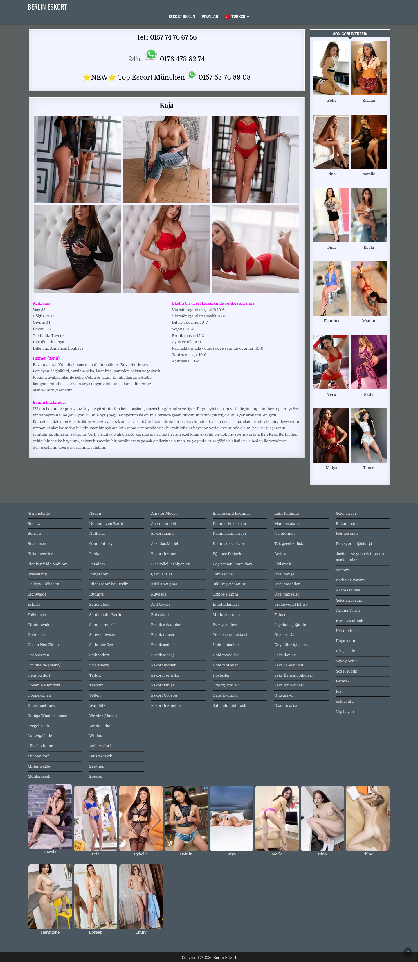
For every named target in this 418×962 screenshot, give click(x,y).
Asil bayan (160, 604)
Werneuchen (101, 726)
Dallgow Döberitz (43, 584)
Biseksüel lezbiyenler (170, 564)
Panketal (97, 554)
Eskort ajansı (162, 533)
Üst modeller (347, 630)
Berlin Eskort (47, 6)
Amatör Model (164, 513)
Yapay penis (347, 661)
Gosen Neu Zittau (43, 645)
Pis (339, 691)
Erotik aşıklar (163, 645)
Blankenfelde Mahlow (47, 564)
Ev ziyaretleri (225, 625)
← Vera (35, 469)
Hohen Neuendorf (44, 685)
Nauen (95, 513)
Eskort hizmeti (164, 554)
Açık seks (282, 554)
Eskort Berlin (182, 16)
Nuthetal (97, 533)
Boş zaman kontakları (232, 564)
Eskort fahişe (163, 685)
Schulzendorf (101, 625)
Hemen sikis (347, 533)
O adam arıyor (287, 705)
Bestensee (37, 543)
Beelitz (34, 523)
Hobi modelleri (226, 655)
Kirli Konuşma (164, 584)
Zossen (95, 776)
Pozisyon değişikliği (354, 543)
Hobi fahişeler (225, 665)
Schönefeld (99, 604)
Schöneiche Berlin (106, 614)
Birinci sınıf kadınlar (231, 513)
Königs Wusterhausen (47, 716)
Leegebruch (38, 726)
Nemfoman (284, 533)
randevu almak (349, 620)
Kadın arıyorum (350, 580)
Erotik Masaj (162, 655)
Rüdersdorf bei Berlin (109, 584)
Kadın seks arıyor (229, 543)
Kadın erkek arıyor (230, 523)
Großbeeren (38, 655)
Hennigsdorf (39, 675)
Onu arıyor (284, 695)
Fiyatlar (210, 16)
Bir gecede (345, 651)
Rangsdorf (98, 574)
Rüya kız (159, 594)
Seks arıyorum (349, 600)
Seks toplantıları (289, 685)
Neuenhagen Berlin (107, 523)
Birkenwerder (40, 554)
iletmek (343, 681)
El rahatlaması (226, 604)
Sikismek (282, 564)
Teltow (95, 675)
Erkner (34, 604)
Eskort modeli (163, 665)
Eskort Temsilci (165, 675)
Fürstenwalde (40, 625)
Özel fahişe (284, 574)
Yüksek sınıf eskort (230, 634)
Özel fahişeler (286, 594)
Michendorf (38, 756)
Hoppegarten (39, 695)
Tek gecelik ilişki (289, 543)
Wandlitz (97, 705)
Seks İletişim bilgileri (293, 675)
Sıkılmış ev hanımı (229, 584)
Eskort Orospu (164, 695)
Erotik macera (163, 634)
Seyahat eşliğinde (290, 625)
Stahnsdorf (99, 655)
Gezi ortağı (284, 634)
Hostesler (221, 675)
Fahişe (280, 614)
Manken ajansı (287, 523)
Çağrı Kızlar (161, 574)
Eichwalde (37, 594)
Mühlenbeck (39, 776)
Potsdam (97, 564)
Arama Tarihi (348, 610)
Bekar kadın (347, 523)
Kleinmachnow (41, 705)
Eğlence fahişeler (228, 554)
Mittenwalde (39, 766)
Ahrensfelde (39, 513)
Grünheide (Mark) (44, 665)
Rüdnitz (96, 594)
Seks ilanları (285, 655)
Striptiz (342, 570)
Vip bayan (345, 711)
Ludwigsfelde (40, 736)
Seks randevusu (288, 665)
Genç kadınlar (225, 695)
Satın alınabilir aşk (229, 705)
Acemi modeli (163, 523)
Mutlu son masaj (228, 614)
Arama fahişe (348, 590)
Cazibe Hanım (225, 594)
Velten (95, 695)
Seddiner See (101, 645)
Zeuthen (97, 766)
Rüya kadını (347, 641)
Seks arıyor (346, 513)
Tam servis (223, 574)
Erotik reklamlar (166, 625)
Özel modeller (287, 584)
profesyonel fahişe (291, 604)
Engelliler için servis (293, 645)
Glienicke (36, 634)
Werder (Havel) (103, 716)
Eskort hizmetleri (167, 705)
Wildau (95, 736)
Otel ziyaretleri (226, 685)
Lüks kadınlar (40, 746)
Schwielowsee (102, 634)
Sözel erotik (347, 671)
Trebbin (96, 685)
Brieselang (37, 574)
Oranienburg (101, 543)
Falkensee (37, 614)
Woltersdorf (100, 746)
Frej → (298, 469)
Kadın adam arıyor (229, 533)
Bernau (34, 533)
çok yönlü (345, 701)
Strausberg (99, 665)
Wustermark (100, 756)
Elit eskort (160, 614)
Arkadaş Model (164, 543)
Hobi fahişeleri (226, 645)
